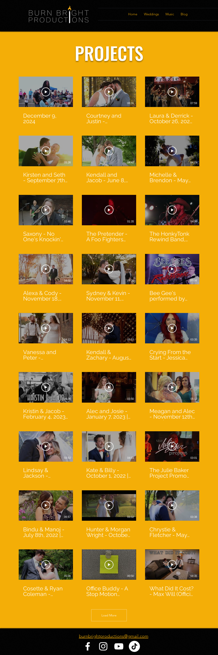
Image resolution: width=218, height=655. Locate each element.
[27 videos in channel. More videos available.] (109, 337)
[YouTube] (118, 646)
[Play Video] (45, 91)
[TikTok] (134, 646)
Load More (109, 615)
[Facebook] (87, 646)
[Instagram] (103, 646)
